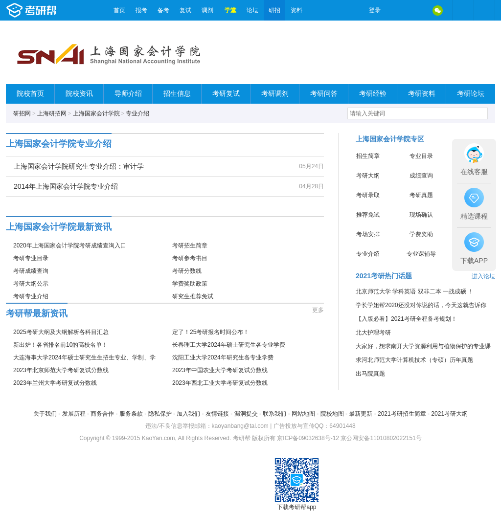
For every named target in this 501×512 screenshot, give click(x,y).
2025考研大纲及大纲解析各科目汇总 (61, 332)
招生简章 (368, 156)
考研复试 (226, 93)
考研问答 (324, 93)
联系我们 (274, 413)
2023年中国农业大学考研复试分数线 (220, 370)
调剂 (207, 10)
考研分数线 (187, 270)
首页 (119, 10)
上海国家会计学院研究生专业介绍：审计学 (79, 166)
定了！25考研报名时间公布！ (210, 332)
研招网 (22, 113)
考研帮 (57, 10)
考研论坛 (470, 93)
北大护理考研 (373, 332)
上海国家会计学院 (96, 113)
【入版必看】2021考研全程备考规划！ (406, 318)
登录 (375, 10)
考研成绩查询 (30, 270)
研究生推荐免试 (192, 296)
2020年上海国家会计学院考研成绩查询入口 (69, 245)
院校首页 (30, 93)
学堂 (230, 10)
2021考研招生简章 (402, 413)
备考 (163, 10)
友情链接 (217, 413)
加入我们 (188, 413)
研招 (274, 10)
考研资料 (421, 93)
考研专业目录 (30, 258)
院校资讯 (79, 93)
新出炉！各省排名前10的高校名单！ (60, 344)
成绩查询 (421, 175)
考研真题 (421, 195)
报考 (141, 10)
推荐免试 (368, 214)
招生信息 (177, 93)
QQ (417, 10)
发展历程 (74, 413)
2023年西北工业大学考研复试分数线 (220, 382)
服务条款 (131, 413)
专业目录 (421, 156)
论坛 (252, 10)
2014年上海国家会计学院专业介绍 (66, 186)
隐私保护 (160, 413)
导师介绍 (128, 93)
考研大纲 (368, 175)
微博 (396, 10)
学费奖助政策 (189, 283)
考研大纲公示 (30, 283)
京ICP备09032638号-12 (308, 438)
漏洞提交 (246, 413)
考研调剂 (275, 93)
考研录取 (368, 195)
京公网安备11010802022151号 (381, 438)
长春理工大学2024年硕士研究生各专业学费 (228, 344)
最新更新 (360, 413)
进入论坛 (483, 276)
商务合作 (102, 413)
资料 (296, 10)
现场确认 (421, 214)
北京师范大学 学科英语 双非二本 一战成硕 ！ (415, 291)
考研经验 (373, 93)
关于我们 (45, 413)
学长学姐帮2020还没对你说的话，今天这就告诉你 (421, 305)
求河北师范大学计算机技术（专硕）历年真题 (414, 359)
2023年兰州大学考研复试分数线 (55, 382)
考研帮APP (484, 10)
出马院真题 (370, 373)
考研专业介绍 (30, 296)
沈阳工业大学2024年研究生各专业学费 (222, 357)
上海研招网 (52, 113)
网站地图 (303, 413)
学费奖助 (421, 234)
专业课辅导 (421, 253)
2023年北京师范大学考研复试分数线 (61, 370)
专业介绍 (137, 113)
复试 (185, 10)
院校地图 (332, 413)
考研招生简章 (189, 245)
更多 (318, 310)
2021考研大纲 (449, 413)
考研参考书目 (189, 258)
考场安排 (368, 234)
